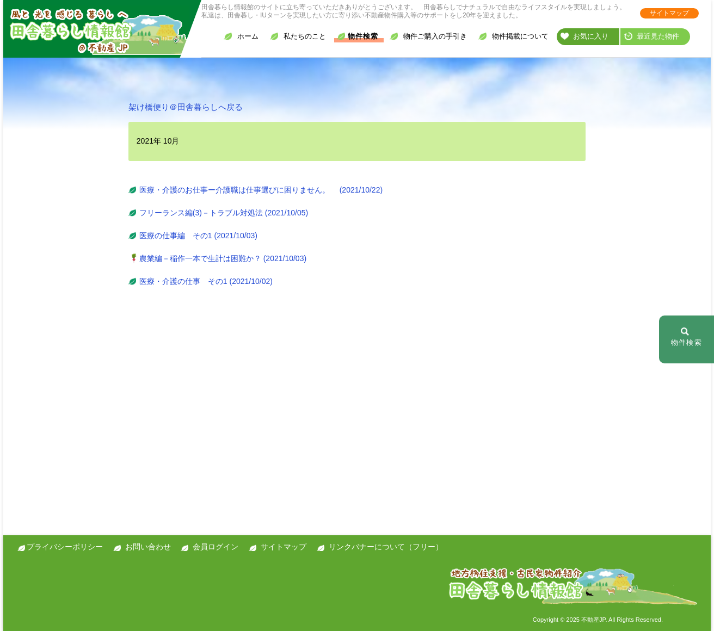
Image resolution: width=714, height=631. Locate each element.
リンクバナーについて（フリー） (386, 546)
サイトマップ (669, 13)
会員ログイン (215, 546)
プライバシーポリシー (65, 546)
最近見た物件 (651, 36)
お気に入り (584, 36)
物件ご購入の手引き (428, 36)
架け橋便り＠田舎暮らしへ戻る (185, 107)
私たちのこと (298, 36)
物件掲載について (513, 36)
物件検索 (357, 36)
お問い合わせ (148, 546)
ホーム (241, 36)
